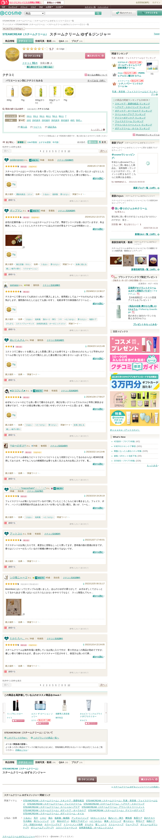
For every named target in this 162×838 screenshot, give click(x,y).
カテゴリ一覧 (90, 7)
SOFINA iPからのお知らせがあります (135, 62)
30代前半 (55, 120)
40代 (72, 120)
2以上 (35, 116)
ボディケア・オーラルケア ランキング (133, 111)
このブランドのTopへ (17, 738)
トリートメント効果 (73, 824)
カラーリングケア (53, 824)
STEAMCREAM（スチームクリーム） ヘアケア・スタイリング (114, 804)
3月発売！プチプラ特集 (124, 461)
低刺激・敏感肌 (62, 818)
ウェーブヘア (131, 824)
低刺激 (55, 194)
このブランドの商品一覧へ (46, 738)
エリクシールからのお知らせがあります (137, 81)
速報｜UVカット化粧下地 (125, 456)
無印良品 (59, 718)
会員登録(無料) (142, 2)
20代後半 (46, 120)
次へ (103, 151)
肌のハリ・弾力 (49, 319)
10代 (29, 120)
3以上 (42, 116)
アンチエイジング (80, 818)
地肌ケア (93, 319)
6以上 (61, 116)
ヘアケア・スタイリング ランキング (132, 107)
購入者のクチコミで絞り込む (40, 67)
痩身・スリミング (112, 821)
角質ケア (138, 818)
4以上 (48, 116)
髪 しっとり (101, 824)
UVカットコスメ (98, 818)
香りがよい (64, 194)
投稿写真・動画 (45, 41)
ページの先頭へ (136, 787)
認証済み (52, 127)
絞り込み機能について (97, 75)
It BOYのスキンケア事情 (125, 446)
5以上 (55, 116)
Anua (120, 73)
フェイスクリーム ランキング (129, 121)
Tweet (157, 34)
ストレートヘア (116, 824)
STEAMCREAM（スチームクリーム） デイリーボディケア (116, 810)
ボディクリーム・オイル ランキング (132, 128)
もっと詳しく (97, 130)
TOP (3, 7)
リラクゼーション (30, 269)
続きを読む (98, 178)
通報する (10, 200)
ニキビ (43, 818)
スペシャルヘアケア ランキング (130, 114)
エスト (34, 720)
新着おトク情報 (54, 2)
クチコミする (33, 56)
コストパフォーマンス (25, 324)
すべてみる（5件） (96, 80)
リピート (37, 127)
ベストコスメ (103, 7)
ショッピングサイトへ (95, 56)
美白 (50, 818)
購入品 (24, 127)
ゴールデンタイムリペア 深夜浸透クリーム (130, 66)
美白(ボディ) (63, 821)
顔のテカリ (149, 818)
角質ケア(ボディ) (79, 821)
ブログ (33, 7)
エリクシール (124, 81)
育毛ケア (140, 821)
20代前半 (36, 120)
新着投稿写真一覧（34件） (144, 269)
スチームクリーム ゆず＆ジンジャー (80, 34)
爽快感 (128, 818)
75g (10, 184)
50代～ (79, 120)
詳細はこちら (21, 750)
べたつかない (69, 319)
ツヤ (60, 319)
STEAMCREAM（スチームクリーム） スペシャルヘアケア (51, 807)
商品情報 (9, 41)
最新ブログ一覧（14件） (145, 188)
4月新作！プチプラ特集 (124, 441)
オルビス (83, 720)
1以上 (29, 116)
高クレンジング (41, 821)
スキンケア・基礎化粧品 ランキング (132, 103)
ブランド (24, 7)
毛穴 (36, 818)
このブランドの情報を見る (13, 28)
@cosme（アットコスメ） (62, 836)
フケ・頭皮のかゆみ (32, 824)
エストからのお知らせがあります (44, 720)
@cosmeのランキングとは (148, 135)
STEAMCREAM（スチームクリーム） (25, 34)
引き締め (27, 821)
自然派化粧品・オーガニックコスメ (51, 324)
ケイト (9, 718)
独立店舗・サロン (23, 264)
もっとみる (152, 465)
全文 (102, 142)
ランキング (12, 7)
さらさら (9, 324)
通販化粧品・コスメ (24, 194)
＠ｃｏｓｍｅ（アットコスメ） (125, 430)
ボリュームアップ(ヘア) (42, 827)
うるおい (46, 194)
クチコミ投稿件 (65, 160)
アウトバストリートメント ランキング (133, 125)
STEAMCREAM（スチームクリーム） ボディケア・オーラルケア (54, 810)
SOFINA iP (123, 62)
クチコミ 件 (30, 63)
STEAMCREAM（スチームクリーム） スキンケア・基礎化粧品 (53, 800)
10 (69, 151)
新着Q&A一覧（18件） (146, 234)
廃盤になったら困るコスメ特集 (128, 451)
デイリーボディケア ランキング (130, 118)
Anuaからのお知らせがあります (130, 73)
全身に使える (81, 264)
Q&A (41, 7)
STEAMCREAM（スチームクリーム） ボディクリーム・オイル (53, 813)
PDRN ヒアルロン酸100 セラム (131, 74)
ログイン (156, 2)
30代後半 (65, 120)
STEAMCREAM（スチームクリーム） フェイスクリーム (54, 804)
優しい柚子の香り (13, 269)
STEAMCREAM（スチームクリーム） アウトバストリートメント (113, 807)
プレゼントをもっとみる (145, 324)
